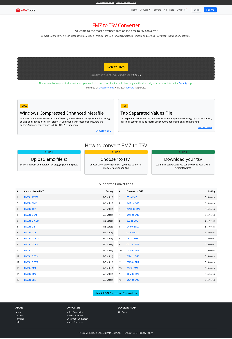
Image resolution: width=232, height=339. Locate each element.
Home (134, 9)
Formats (157, 9)
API (165, 9)
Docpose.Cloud (106, 87)
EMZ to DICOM (31, 220)
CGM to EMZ (133, 244)
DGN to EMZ (133, 279)
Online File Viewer (105, 2)
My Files (182, 9)
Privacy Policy (145, 332)
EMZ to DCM (30, 214)
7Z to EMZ (132, 197)
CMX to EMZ (133, 256)
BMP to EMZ (133, 214)
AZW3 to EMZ (133, 208)
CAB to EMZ (133, 226)
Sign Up (210, 9)
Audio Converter (75, 315)
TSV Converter (205, 127)
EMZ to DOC (30, 232)
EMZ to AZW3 (31, 197)
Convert (144, 9)
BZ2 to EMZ (132, 220)
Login (197, 9)
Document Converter (77, 318)
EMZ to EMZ (30, 273)
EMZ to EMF (30, 268)
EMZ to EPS (30, 279)
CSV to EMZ (132, 268)
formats (130, 87)
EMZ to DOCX (31, 244)
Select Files (116, 67)
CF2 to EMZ (132, 238)
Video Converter (75, 312)
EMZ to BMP (30, 203)
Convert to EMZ (103, 130)
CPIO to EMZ (133, 262)
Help (171, 9)
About (19, 312)
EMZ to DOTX (31, 262)
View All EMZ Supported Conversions (116, 293)
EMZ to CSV (30, 208)
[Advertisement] (116, 47)
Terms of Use (130, 332)
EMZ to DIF (29, 226)
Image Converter (75, 321)
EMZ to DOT (30, 250)
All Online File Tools (126, 2)
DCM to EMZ (133, 273)
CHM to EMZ (133, 250)
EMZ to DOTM (31, 256)
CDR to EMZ (133, 232)
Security (183, 83)
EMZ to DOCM (31, 238)
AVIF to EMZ (133, 203)
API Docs (122, 312)
